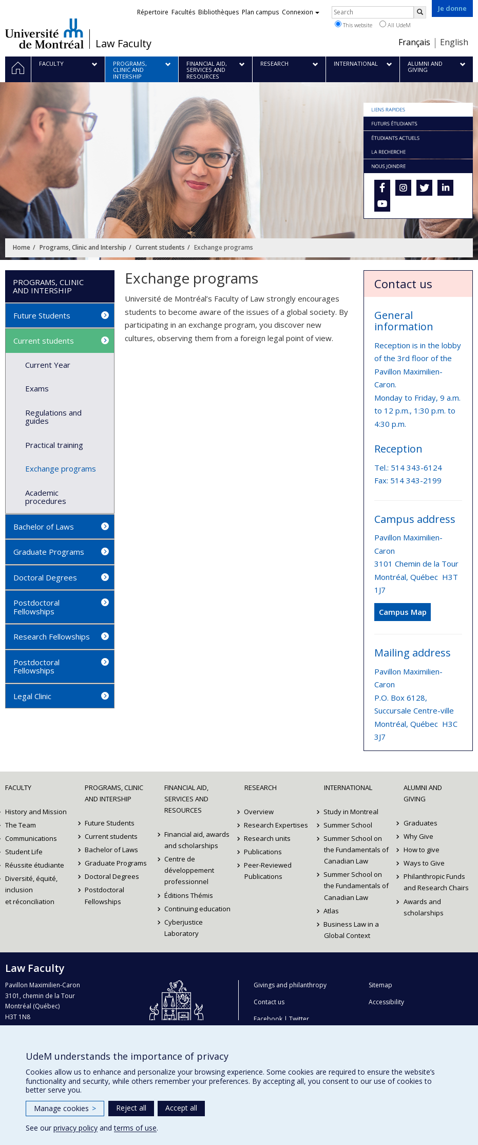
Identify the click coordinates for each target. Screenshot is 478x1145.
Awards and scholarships (424, 907)
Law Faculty (123, 44)
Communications (31, 838)
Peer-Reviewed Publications (268, 870)
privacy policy (75, 1128)
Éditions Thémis (188, 895)
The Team (20, 825)
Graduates (420, 823)
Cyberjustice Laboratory (183, 927)
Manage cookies (65, 1108)
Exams (37, 388)
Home (21, 247)
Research (260, 787)
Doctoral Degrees (45, 577)
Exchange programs (60, 468)
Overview (259, 811)
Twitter (299, 1019)
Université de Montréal (44, 33)
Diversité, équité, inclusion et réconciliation (31, 890)
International (348, 787)
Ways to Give (424, 863)
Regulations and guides (53, 416)
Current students (160, 247)
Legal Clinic (32, 696)
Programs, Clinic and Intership (83, 247)
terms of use (135, 1128)
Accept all (181, 1108)
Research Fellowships (51, 636)
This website (353, 25)
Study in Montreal (351, 811)
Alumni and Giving (423, 793)
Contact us (269, 1002)
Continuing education (197, 908)
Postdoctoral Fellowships (36, 606)
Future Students (41, 315)
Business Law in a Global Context (351, 929)
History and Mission (36, 811)
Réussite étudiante (34, 865)
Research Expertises (276, 825)
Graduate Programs (48, 552)
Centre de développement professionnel (189, 870)
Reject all (131, 1108)
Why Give (418, 836)
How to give (421, 849)
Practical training (54, 445)
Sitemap (380, 985)
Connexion (300, 12)
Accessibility (386, 1002)
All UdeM (395, 25)
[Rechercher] (420, 12)
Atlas (331, 910)
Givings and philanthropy (290, 985)
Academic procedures (45, 496)
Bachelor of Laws (43, 526)
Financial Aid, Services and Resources (186, 799)
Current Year (47, 365)
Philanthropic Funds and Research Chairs (436, 882)
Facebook (268, 1019)
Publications (263, 851)
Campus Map (403, 612)
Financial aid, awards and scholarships (197, 840)
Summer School (348, 825)
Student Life (24, 851)
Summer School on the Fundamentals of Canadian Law (356, 850)
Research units (267, 838)
